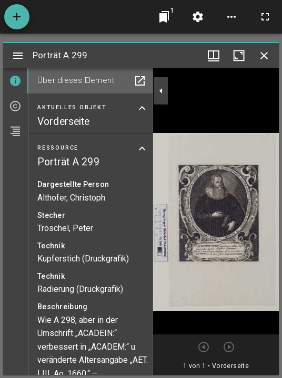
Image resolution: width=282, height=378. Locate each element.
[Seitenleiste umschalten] (18, 55)
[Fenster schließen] (264, 55)
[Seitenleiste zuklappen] (161, 91)
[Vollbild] (265, 16)
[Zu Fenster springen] (164, 16)
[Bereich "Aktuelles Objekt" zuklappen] (142, 108)
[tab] (15, 80)
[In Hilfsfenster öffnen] (140, 80)
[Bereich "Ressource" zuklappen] (142, 148)
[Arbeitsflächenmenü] (197, 16)
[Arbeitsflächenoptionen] (231, 16)
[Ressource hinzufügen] (16, 16)
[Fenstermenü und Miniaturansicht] (213, 55)
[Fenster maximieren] (238, 55)
